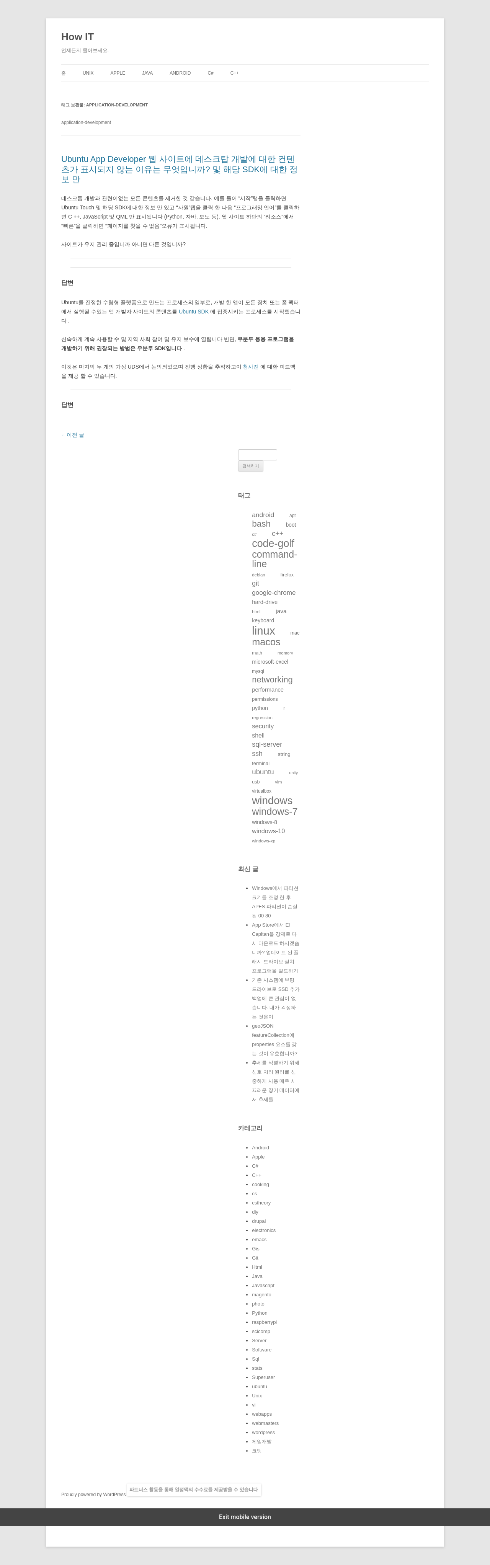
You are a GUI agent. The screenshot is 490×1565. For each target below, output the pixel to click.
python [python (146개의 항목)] (260, 708)
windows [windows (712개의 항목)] (272, 800)
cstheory (261, 1203)
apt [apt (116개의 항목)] (292, 515)
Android (180, 73)
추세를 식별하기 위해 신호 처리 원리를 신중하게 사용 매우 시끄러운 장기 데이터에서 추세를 (275, 1081)
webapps (262, 1414)
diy (255, 1212)
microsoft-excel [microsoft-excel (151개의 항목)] (270, 662)
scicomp (261, 1331)
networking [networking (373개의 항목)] (272, 679)
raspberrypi (264, 1322)
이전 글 (72, 435)
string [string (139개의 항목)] (284, 754)
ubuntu (259, 1386)
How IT (77, 36)
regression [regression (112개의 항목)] (262, 717)
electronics (264, 1230)
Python (259, 1313)
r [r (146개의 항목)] (284, 708)
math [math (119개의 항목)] (257, 653)
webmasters (265, 1423)
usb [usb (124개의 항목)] (256, 782)
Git (255, 1258)
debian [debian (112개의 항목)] (258, 575)
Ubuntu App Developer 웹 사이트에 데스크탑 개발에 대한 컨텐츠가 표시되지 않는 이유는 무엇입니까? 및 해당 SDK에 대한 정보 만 (179, 169)
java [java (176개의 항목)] (281, 611)
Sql (255, 1359)
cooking (260, 1184)
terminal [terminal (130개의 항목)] (261, 763)
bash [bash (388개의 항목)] (261, 524)
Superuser (263, 1377)
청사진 (251, 367)
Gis (256, 1249)
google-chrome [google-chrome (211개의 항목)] (274, 592)
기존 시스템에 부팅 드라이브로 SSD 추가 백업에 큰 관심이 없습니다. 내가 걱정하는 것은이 (276, 998)
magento (261, 1294)
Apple (117, 73)
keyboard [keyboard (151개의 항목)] (263, 620)
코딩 (257, 1451)
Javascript (263, 1285)
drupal (259, 1221)
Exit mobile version (245, 1517)
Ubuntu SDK (194, 311)
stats (257, 1368)
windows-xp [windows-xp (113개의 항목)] (263, 840)
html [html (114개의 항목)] (256, 611)
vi (253, 1405)
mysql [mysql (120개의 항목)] (258, 671)
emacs (259, 1239)
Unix (88, 73)
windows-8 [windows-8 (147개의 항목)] (264, 822)
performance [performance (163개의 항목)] (268, 690)
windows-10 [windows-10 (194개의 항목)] (268, 830)
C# (210, 73)
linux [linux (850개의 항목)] (263, 630)
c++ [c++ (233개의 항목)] (277, 533)
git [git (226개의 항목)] (255, 583)
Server (259, 1340)
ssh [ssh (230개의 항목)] (257, 753)
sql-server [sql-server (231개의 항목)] (267, 744)
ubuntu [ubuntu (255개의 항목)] (263, 772)
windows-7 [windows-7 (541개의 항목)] (274, 811)
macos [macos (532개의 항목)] (266, 641)
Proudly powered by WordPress (94, 1494)
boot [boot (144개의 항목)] (291, 525)
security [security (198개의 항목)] (263, 726)
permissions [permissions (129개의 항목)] (265, 699)
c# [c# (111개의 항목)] (254, 534)
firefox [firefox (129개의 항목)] (287, 575)
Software (261, 1350)
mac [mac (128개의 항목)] (294, 633)
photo (258, 1304)
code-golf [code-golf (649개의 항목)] (273, 543)
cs (254, 1193)
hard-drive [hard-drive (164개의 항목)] (265, 602)
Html (257, 1267)
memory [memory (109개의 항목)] (285, 653)
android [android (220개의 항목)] (263, 515)
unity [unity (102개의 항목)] (293, 772)
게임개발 (262, 1441)
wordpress (263, 1432)
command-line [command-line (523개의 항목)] (274, 559)
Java (147, 73)
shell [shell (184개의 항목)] (258, 735)
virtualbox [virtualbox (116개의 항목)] (261, 791)
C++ (234, 73)
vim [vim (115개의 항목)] (278, 781)
